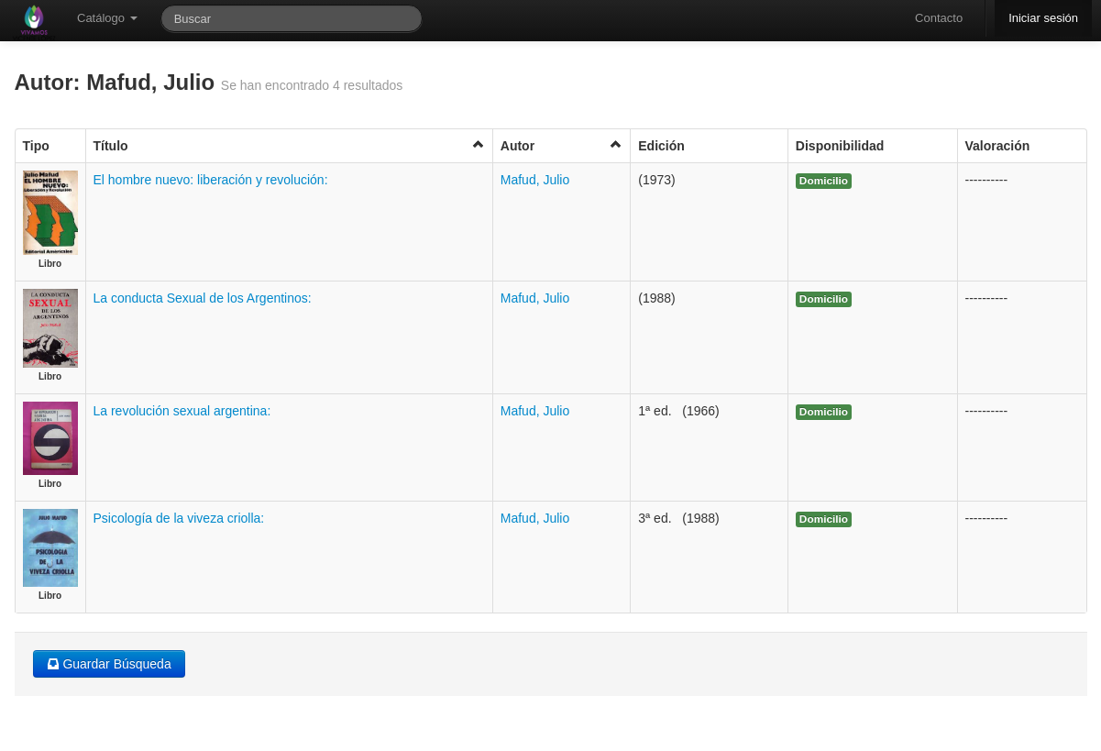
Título (289, 145)
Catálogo (107, 18)
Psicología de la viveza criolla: (179, 518)
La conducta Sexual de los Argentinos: (203, 298)
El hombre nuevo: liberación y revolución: (211, 179)
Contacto (939, 18)
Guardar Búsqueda (109, 664)
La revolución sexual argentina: (182, 410)
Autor (561, 145)
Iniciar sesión (1043, 18)
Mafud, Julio (535, 179)
